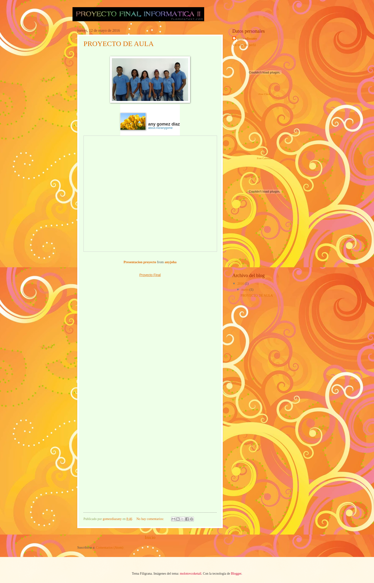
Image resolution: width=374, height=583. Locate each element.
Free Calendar (264, 158)
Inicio (150, 537)
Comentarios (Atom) (109, 547)
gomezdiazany (247, 38)
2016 (241, 283)
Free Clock (264, 94)
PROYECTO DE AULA (118, 43)
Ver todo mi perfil (244, 45)
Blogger (236, 573)
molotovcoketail (190, 573)
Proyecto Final (150, 275)
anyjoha (171, 262)
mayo (245, 289)
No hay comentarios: (150, 519)
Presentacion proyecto (140, 262)
